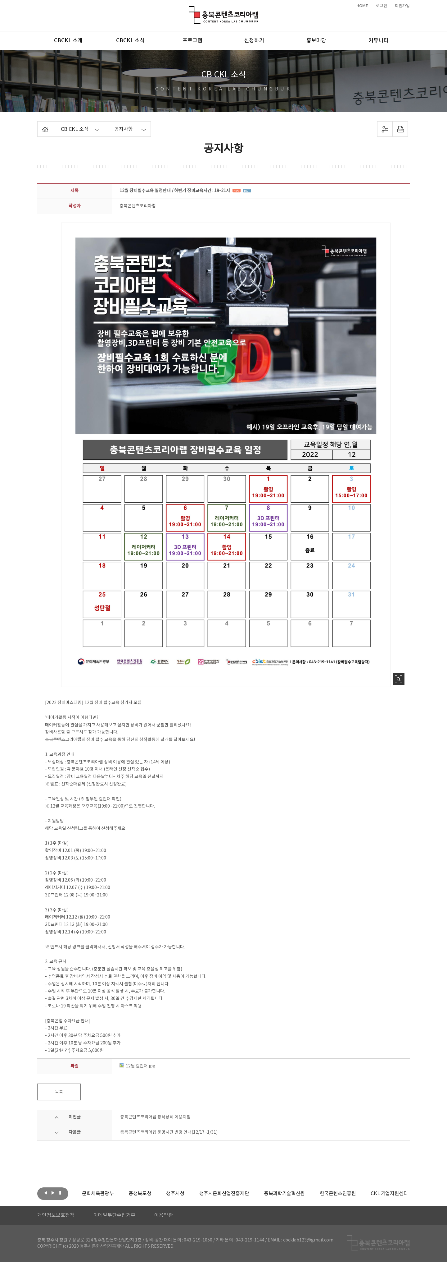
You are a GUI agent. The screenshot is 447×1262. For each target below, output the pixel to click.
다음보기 (53, 1193)
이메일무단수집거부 (114, 1215)
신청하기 (254, 41)
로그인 (381, 5)
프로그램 (192, 41)
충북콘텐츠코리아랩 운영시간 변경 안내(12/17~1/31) (169, 1132)
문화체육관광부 (98, 1193)
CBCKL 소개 (68, 41)
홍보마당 (316, 41)
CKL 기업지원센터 (389, 1193)
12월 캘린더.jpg (138, 1066)
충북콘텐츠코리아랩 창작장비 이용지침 (155, 1117)
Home (39, 125)
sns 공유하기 (385, 129)
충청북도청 (140, 1193)
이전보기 (46, 1193)
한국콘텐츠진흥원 (338, 1193)
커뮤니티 (378, 41)
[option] (97, 1193)
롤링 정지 (60, 1193)
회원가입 (402, 5)
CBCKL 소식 (130, 41)
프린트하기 (400, 129)
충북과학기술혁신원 (284, 1193)
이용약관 (163, 1215)
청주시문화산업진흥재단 (224, 1193)
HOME (362, 5)
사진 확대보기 (399, 679)
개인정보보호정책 (55, 1215)
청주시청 (175, 1193)
